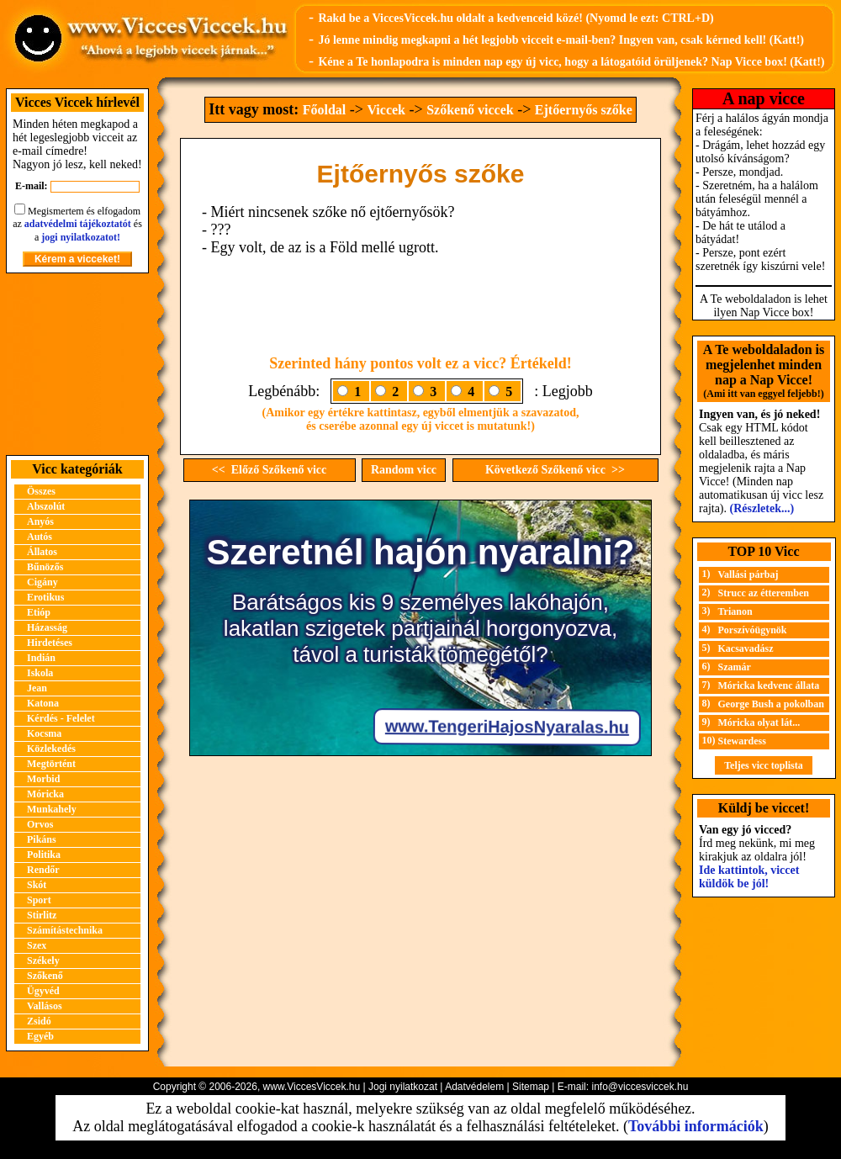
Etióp (38, 612)
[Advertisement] (77, 364)
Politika (44, 854)
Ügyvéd (43, 991)
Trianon (735, 611)
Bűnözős (45, 567)
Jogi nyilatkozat (402, 1087)
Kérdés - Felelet (61, 718)
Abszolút (46, 506)
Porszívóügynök (752, 630)
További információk (696, 1126)
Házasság (47, 627)
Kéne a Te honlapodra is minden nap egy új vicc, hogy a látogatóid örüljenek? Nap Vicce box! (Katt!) (571, 62)
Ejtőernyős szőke (583, 110)
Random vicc (403, 469)
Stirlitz (41, 915)
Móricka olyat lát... (759, 722)
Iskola (40, 673)
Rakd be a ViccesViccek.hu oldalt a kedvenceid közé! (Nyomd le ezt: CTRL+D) (515, 18)
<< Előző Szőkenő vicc (269, 469)
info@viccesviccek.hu (639, 1087)
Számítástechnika (65, 930)
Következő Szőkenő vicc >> (555, 469)
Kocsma (44, 733)
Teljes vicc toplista (763, 765)
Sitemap (530, 1087)
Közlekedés (51, 748)
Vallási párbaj (748, 574)
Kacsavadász (746, 648)
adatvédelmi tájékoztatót (77, 224)
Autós (39, 536)
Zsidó (39, 1021)
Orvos (40, 824)
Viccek (386, 110)
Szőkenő (45, 976)
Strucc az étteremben (763, 593)
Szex (36, 945)
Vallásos (44, 1006)
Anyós (40, 521)
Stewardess (742, 741)
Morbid (43, 779)
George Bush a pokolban (771, 704)
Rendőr (43, 870)
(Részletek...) (762, 508)
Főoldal (324, 110)
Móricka (45, 794)
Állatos (42, 552)
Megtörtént (51, 764)
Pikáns (41, 839)
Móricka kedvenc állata (769, 685)
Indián (41, 658)
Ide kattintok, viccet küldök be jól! (749, 877)
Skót (36, 885)
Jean (37, 688)
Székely (43, 960)
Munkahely (52, 809)
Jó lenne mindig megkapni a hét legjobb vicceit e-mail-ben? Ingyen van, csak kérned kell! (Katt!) (561, 40)
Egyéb (40, 1036)
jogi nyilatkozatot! (80, 237)
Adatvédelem (474, 1087)
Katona (43, 703)
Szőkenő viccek (470, 110)
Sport (39, 900)
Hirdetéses (49, 642)
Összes (41, 491)
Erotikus (45, 597)
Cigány (42, 582)
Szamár (734, 667)
